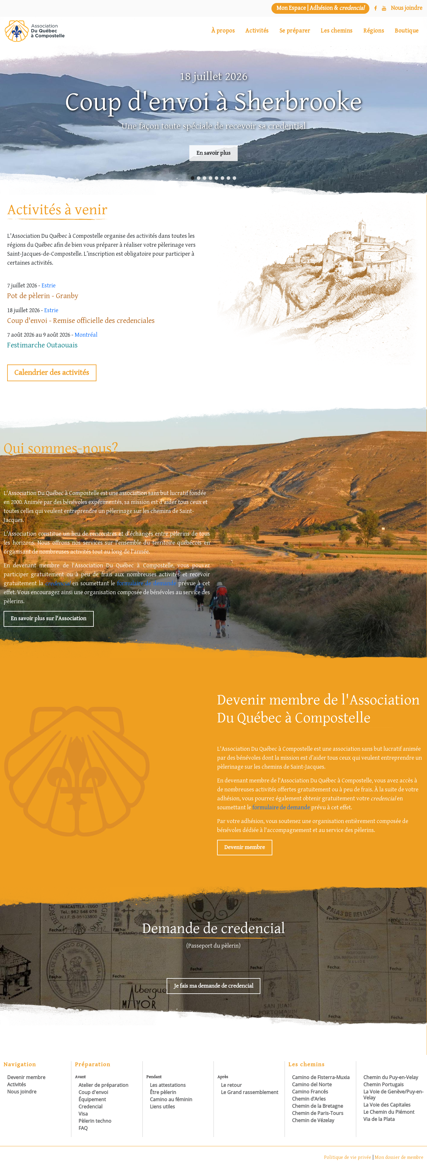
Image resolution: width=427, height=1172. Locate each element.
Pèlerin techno (95, 1121)
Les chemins (337, 30)
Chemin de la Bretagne (317, 1106)
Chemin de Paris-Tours (317, 1113)
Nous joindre (21, 1091)
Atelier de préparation (103, 1085)
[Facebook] (375, 8)
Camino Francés (310, 1091)
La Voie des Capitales (387, 1104)
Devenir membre (245, 847)
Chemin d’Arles (309, 1099)
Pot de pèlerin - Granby (42, 296)
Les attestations (168, 1085)
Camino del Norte (312, 1084)
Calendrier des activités (52, 373)
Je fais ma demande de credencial (213, 986)
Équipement (92, 1099)
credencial (57, 583)
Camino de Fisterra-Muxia (321, 1077)
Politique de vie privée (348, 1157)
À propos (223, 30)
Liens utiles (162, 1106)
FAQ (83, 1128)
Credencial (90, 1106)
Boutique (407, 30)
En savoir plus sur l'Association (48, 619)
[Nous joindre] (406, 8)
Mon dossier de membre (399, 1157)
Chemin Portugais (383, 1084)
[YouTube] (384, 8)
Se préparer (294, 30)
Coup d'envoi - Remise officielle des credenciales (81, 320)
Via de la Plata (379, 1119)
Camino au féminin (171, 1099)
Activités (256, 30)
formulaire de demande (146, 583)
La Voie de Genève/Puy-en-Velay (393, 1094)
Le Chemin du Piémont (388, 1112)
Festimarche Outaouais (42, 345)
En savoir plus (213, 153)
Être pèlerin (163, 1092)
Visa (83, 1113)
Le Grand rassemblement (249, 1092)
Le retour (231, 1085)
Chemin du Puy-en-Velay (390, 1077)
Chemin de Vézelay (313, 1120)
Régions (373, 30)
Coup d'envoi (93, 1092)
